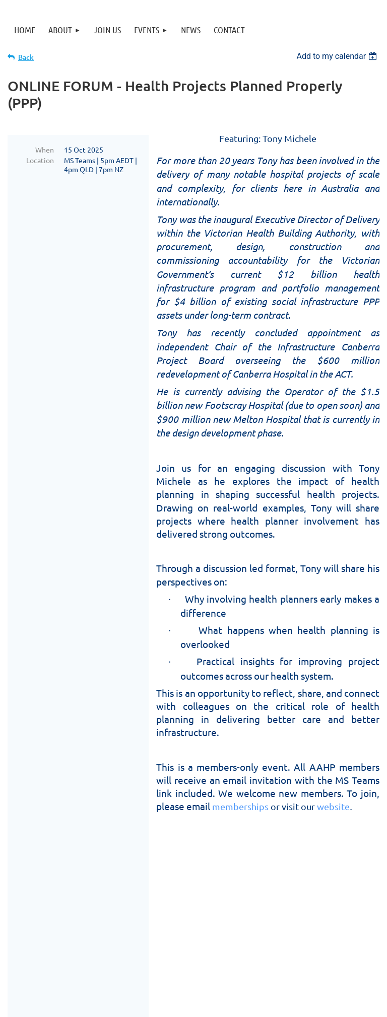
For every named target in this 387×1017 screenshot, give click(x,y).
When (44, 149)
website (333, 806)
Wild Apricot (259, 1004)
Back (26, 57)
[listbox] (337, 56)
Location (40, 160)
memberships (240, 806)
